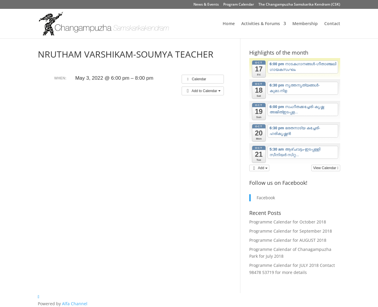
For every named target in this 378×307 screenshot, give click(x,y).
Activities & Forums (260, 24)
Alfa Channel (74, 303)
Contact (332, 24)
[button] (203, 91)
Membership (305, 24)
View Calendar (325, 168)
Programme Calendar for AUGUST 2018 (287, 240)
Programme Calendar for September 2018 (290, 231)
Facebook (266, 197)
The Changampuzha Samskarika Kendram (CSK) (299, 5)
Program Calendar (238, 5)
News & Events (206, 5)
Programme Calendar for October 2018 (287, 222)
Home (229, 24)
